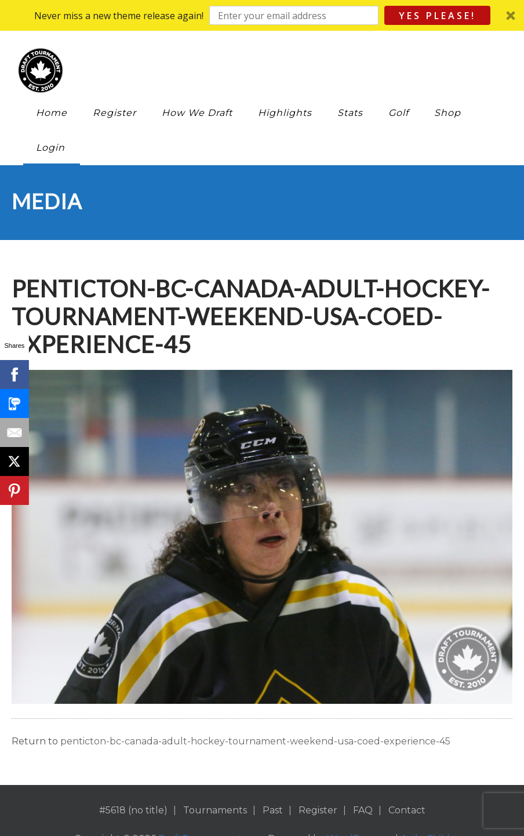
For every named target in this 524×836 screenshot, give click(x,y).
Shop (447, 112)
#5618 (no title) (133, 810)
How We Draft (197, 112)
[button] (262, 15)
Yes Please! (437, 15)
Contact (406, 810)
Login (50, 147)
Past (273, 810)
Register (114, 112)
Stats (350, 112)
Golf (398, 112)
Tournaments (215, 810)
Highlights (285, 112)
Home (51, 112)
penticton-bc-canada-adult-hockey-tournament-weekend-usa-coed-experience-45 (255, 741)
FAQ (363, 810)
